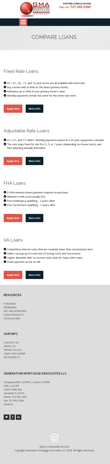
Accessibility (12, 357)
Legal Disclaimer (14, 353)
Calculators (12, 318)
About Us (10, 346)
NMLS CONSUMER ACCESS (54, 446)
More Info (34, 108)
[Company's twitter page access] (7, 417)
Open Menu (23, 22)
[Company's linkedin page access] (18, 417)
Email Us (8, 404)
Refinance (10, 307)
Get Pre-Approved (15, 311)
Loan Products (14, 314)
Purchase (10, 303)
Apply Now (13, 108)
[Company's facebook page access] (12, 417)
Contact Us (11, 342)
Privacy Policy (13, 349)
